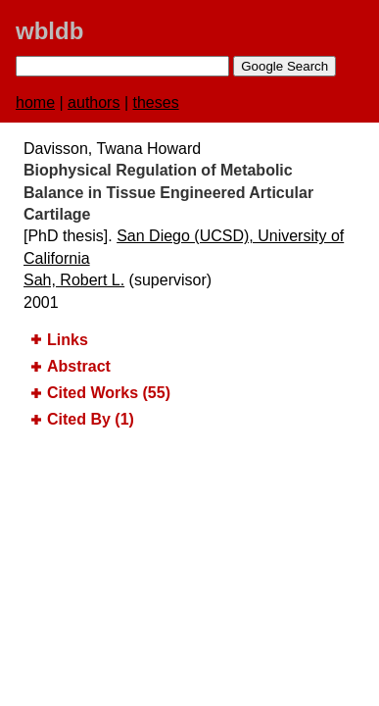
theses (156, 102)
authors (93, 102)
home (35, 102)
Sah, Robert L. (74, 280)
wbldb (49, 31)
